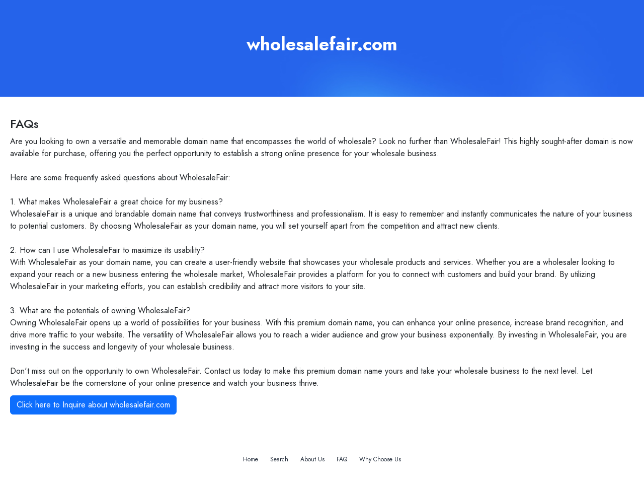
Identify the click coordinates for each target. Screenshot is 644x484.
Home (250, 459)
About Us (312, 459)
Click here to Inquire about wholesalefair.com (93, 404)
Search (279, 459)
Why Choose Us (380, 459)
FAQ (342, 459)
